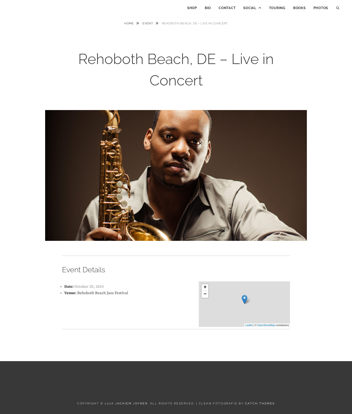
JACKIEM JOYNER (34, 7)
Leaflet (249, 325)
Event (148, 23)
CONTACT (227, 8)
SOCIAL (249, 8)
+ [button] (205, 287)
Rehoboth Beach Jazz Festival (102, 293)
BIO (208, 8)
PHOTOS (320, 8)
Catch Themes (260, 403)
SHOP (192, 8)
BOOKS (299, 8)
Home (129, 23)
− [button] (205, 294)
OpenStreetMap (266, 325)
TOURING (277, 8)
